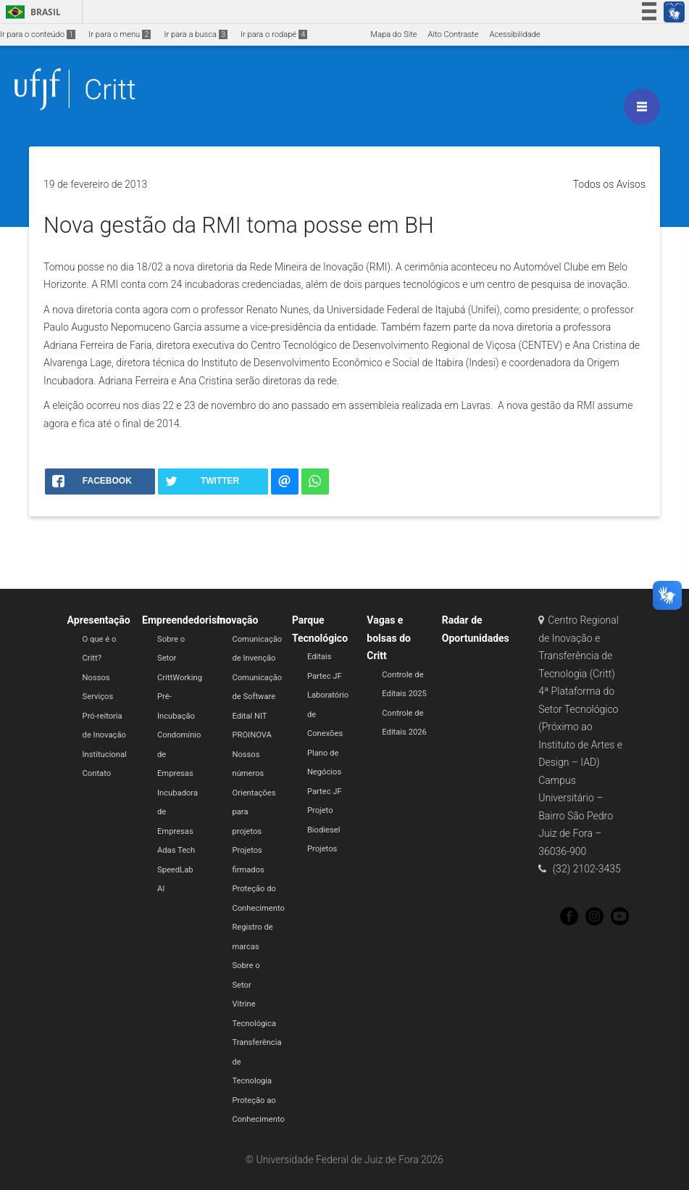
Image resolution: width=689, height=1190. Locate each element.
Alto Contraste (453, 34)
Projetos (322, 849)
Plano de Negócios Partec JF (324, 772)
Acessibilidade (514, 34)
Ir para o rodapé (274, 34)
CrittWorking (179, 677)
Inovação (237, 620)
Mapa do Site (393, 34)
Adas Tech (176, 850)
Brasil (30, 12)
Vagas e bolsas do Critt (389, 637)
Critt (110, 89)
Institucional (105, 754)
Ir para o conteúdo (37, 34)
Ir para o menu (119, 34)
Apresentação (98, 620)
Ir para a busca (195, 34)
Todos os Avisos (609, 184)
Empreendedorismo (186, 620)
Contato (97, 773)
